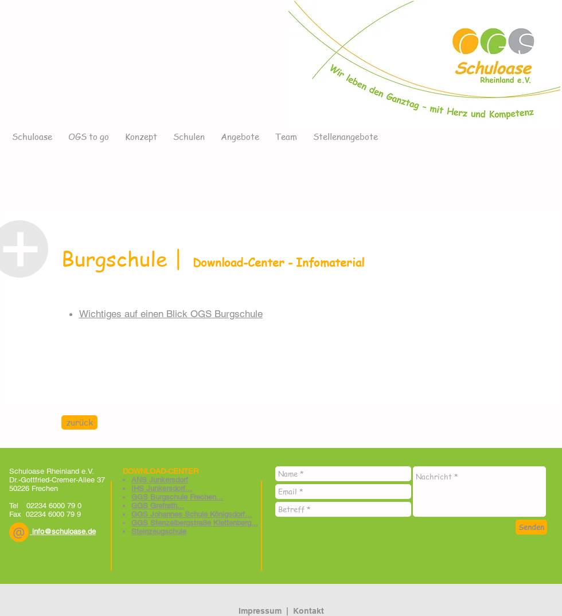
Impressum (260, 610)
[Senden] (531, 527)
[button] (19, 532)
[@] (19, 532)
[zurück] (79, 422)
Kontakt (308, 610)
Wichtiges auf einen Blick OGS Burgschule (171, 313)
